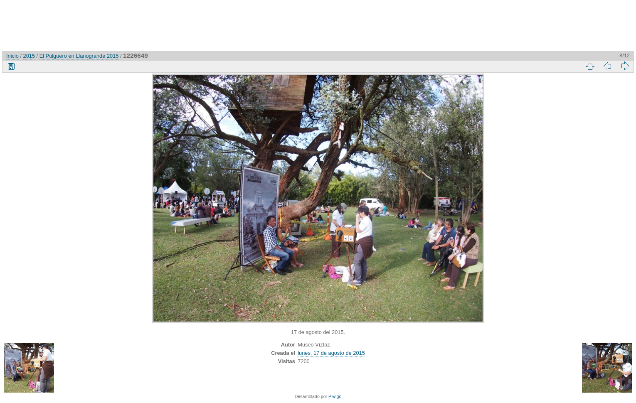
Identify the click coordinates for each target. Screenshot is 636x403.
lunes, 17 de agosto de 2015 (331, 353)
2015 (29, 56)
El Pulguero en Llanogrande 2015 (79, 56)
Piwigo (334, 396)
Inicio (12, 56)
